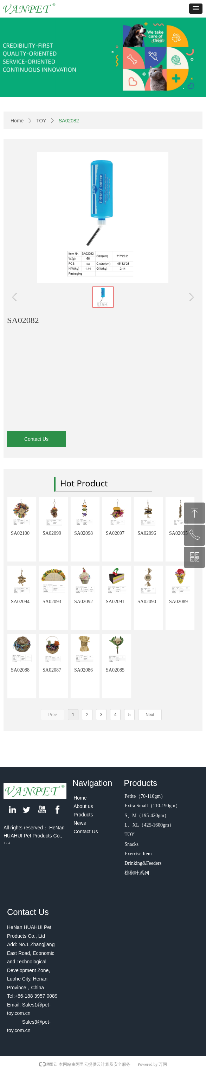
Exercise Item (138, 853)
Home (17, 120)
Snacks (131, 844)
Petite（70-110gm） (145, 796)
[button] (195, 9)
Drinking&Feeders (142, 863)
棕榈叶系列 (136, 873)
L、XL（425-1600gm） (149, 825)
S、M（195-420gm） (146, 815)
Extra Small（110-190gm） (152, 805)
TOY (41, 120)
